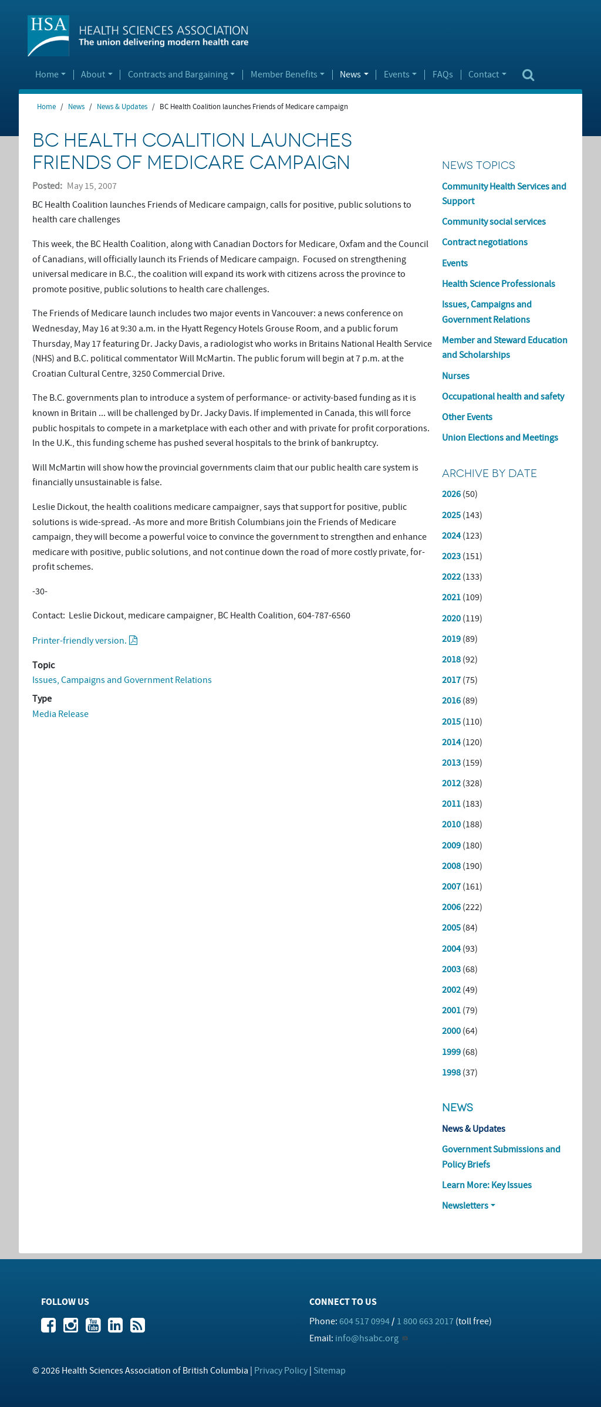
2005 (451, 928)
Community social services (494, 222)
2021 (451, 597)
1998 (451, 1072)
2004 (451, 949)
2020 (451, 618)
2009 (451, 845)
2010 (451, 824)
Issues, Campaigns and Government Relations (122, 680)
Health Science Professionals (498, 284)
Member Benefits (284, 75)
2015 (451, 722)
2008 (451, 866)
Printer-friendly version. (79, 641)
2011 (451, 804)
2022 (451, 577)
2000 (451, 1031)
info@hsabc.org (367, 1338)
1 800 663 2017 (425, 1321)
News (350, 75)
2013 (451, 763)
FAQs (443, 75)
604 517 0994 (364, 1321)
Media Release (60, 714)
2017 (451, 680)
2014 (451, 742)
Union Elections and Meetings (500, 438)
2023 (451, 556)
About (93, 75)
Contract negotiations (485, 242)
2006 (451, 907)
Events (397, 75)
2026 (451, 494)
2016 (451, 700)
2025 (451, 515)
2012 (451, 783)
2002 (451, 990)
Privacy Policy (281, 1370)
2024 (451, 536)
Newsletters (465, 1206)
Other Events (467, 417)
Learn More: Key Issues (487, 1185)
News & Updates (122, 106)
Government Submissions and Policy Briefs (501, 1157)
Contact (483, 75)
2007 (451, 886)
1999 (451, 1052)
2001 (451, 1010)
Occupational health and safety (503, 397)
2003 (451, 969)
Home (47, 75)
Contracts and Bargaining (178, 75)
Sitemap (329, 1370)
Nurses (456, 376)
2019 (451, 639)
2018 (451, 659)
